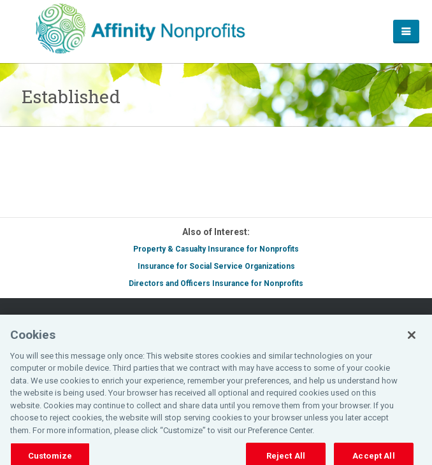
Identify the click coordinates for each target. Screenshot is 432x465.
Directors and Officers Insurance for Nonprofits (216, 283)
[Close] (412, 339)
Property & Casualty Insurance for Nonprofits (216, 249)
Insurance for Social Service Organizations (216, 266)
